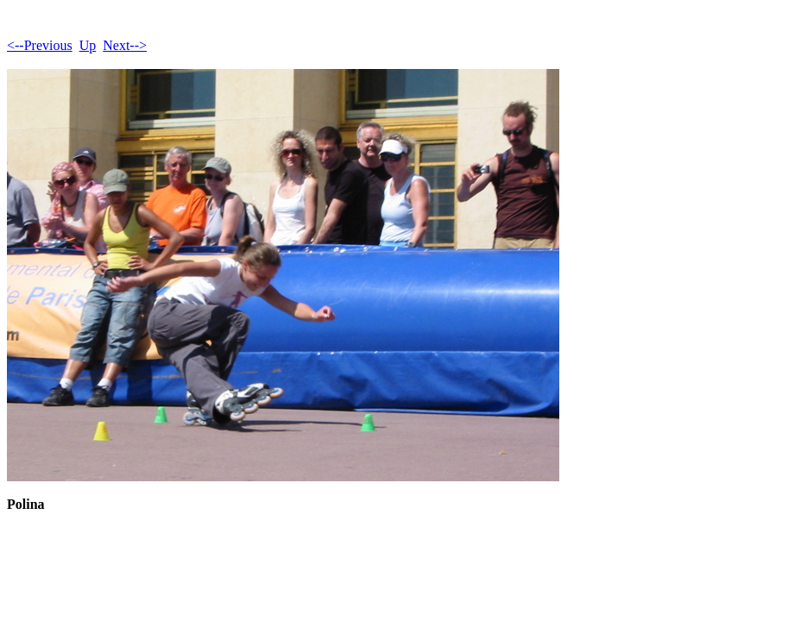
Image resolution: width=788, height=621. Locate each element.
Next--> (125, 45)
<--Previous (39, 45)
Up (88, 45)
